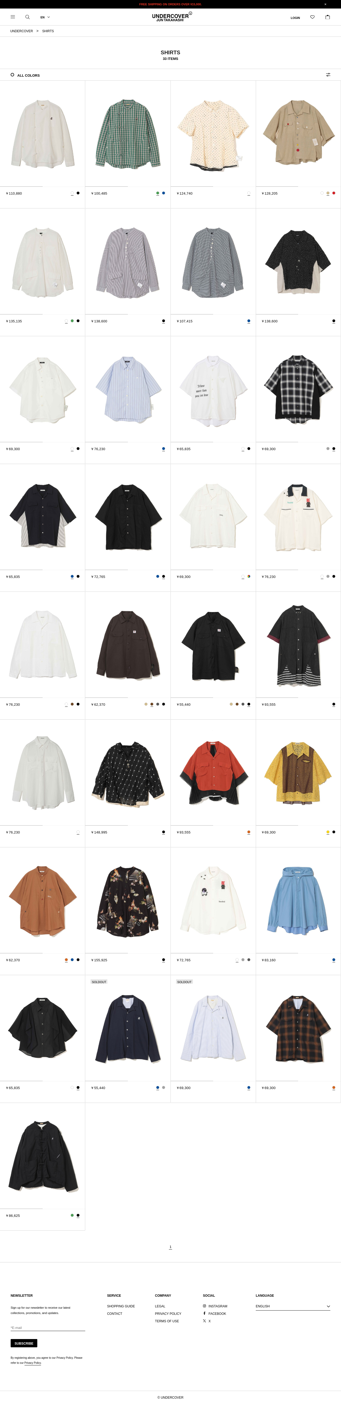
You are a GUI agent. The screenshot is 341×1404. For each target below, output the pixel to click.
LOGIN (295, 17)
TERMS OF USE (167, 1321)
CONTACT (114, 1314)
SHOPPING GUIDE (121, 1306)
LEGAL (160, 1306)
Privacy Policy (33, 1362)
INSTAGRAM (218, 1306)
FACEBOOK (217, 1314)
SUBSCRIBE (24, 1343)
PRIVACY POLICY (168, 1314)
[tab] (21, 186)
